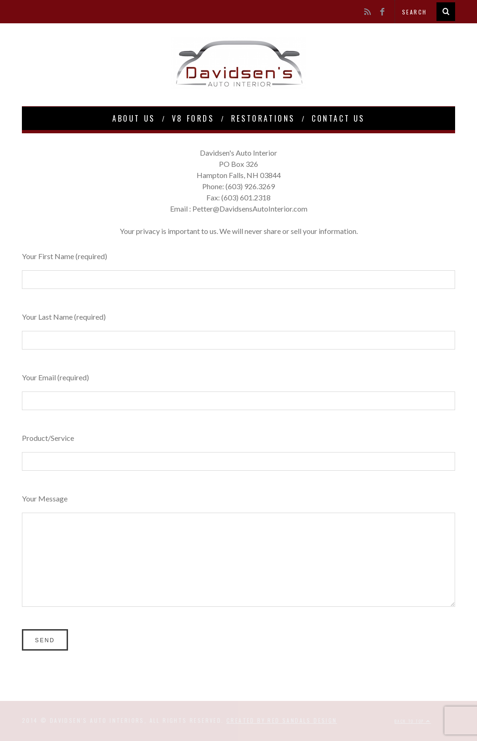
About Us (133, 118)
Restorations (263, 118)
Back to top (413, 721)
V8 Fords (193, 118)
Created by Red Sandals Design (281, 720)
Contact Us (338, 118)
